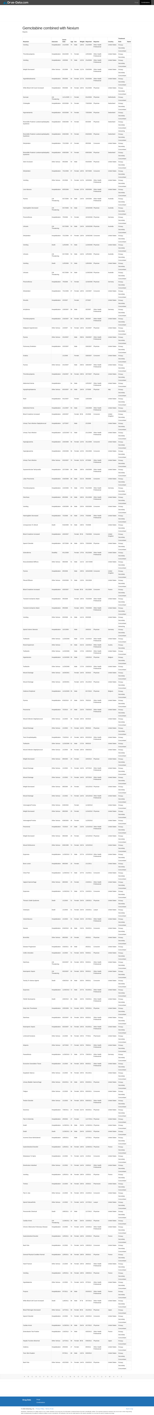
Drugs (136, 2)
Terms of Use (49, 1409)
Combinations (145, 2)
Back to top (129, 1409)
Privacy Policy (40, 1409)
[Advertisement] (77, 14)
